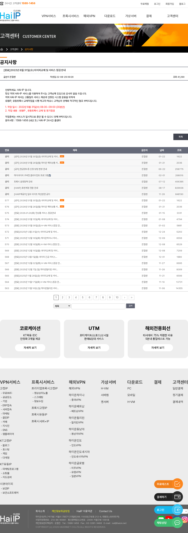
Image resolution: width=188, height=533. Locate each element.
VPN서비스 (49, 16)
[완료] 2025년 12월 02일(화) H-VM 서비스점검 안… (37, 263)
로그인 (157, 3)
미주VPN (76, 468)
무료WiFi (7, 393)
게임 (5, 453)
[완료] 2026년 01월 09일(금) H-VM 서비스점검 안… (37, 225)
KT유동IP (6, 464)
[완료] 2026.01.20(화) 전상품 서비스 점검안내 (35, 213)
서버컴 (105, 395)
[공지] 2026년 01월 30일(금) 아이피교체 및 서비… (36, 200)
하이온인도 (75, 440)
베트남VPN (77, 411)
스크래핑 (38, 397)
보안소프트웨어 (10, 492)
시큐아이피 (6, 484)
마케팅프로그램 (10, 469)
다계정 (6, 457)
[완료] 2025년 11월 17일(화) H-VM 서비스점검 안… (37, 282)
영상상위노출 (41, 393)
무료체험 (144, 3)
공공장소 (7, 397)
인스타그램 (184, 519)
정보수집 (38, 401)
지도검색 (7, 477)
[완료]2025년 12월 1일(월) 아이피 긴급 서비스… (35, 257)
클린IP (6, 417)
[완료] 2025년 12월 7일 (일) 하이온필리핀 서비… (36, 269)
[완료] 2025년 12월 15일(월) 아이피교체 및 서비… (36, 250)
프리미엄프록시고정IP (45, 388)
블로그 (182, 3)
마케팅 (6, 413)
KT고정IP (6, 440)
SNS (5, 430)
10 (117, 297)
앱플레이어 (8, 434)
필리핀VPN (77, 422)
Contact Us (105, 511)
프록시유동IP (39, 414)
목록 (181, 136)
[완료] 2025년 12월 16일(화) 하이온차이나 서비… (36, 238)
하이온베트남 (77, 406)
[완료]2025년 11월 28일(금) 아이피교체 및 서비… (36, 275)
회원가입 (170, 3)
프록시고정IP (39, 408)
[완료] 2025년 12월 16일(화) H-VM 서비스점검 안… (37, 244)
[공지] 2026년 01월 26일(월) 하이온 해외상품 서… (36, 206)
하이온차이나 (77, 395)
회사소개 (40, 511)
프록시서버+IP (40, 421)
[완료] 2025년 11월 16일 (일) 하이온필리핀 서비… (36, 288)
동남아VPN (77, 433)
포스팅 (6, 449)
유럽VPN (76, 472)
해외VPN (89, 16)
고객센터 (172, 16)
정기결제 (178, 395)
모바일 (131, 395)
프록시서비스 (71, 16)
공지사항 (29, 49)
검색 (130, 306)
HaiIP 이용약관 (84, 511)
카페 (5, 421)
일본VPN (76, 476)
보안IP (6, 488)
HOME (1, 49)
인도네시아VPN (79, 456)
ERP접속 (7, 405)
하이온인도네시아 (79, 452)
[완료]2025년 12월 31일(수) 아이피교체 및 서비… (36, 232)
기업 (5, 401)
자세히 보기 (30, 347)
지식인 (6, 425)
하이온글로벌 (77, 463)
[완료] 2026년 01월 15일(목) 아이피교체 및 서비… (36, 219)
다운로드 (110, 16)
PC (129, 388)
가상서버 (130, 16)
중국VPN (76, 399)
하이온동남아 (77, 429)
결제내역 (178, 402)
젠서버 (105, 402)
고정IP (4, 388)
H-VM (104, 388)
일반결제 (178, 388)
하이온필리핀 (77, 418)
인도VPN (76, 445)
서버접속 (7, 409)
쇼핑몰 (6, 473)
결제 (149, 16)
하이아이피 (11, 16)
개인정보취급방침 (61, 511)
